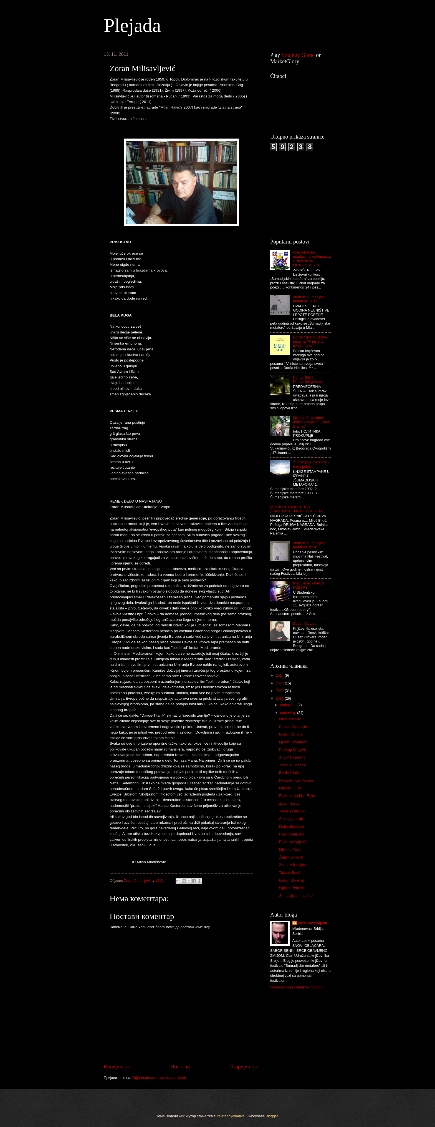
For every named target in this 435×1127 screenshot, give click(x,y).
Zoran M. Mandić (292, 765)
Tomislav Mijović (292, 811)
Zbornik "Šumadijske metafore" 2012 (309, 299)
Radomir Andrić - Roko (297, 796)
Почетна (180, 1067)
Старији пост (244, 1067)
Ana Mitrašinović (292, 757)
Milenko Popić (290, 849)
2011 (280, 698)
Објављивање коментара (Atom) (159, 1078)
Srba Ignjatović (291, 819)
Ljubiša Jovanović (293, 742)
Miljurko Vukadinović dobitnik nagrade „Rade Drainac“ (311, 422)
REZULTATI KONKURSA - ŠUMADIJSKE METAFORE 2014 (296, 509)
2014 (280, 675)
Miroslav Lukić (290, 788)
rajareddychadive (231, 1116)
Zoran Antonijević (313, 923)
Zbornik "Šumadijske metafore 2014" (309, 545)
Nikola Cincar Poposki (296, 780)
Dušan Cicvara (304, 623)
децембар (288, 705)
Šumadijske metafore (296, 895)
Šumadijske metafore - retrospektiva (311, 464)
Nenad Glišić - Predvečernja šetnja (309, 379)
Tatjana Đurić (289, 872)
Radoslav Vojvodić (293, 842)
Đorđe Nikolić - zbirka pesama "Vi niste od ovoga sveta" (310, 341)
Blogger (272, 1116)
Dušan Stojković (292, 880)
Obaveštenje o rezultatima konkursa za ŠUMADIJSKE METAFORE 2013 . (312, 258)
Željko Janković (291, 857)
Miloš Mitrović (290, 719)
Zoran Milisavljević (293, 865)
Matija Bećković (291, 826)
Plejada (132, 25)
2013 (280, 683)
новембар (288, 713)
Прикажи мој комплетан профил (296, 987)
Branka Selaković (293, 727)
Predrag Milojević (293, 749)
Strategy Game (298, 55)
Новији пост (117, 1067)
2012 (280, 691)
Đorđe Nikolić (289, 772)
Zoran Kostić (289, 803)
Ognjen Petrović (292, 888)
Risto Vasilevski (291, 834)
